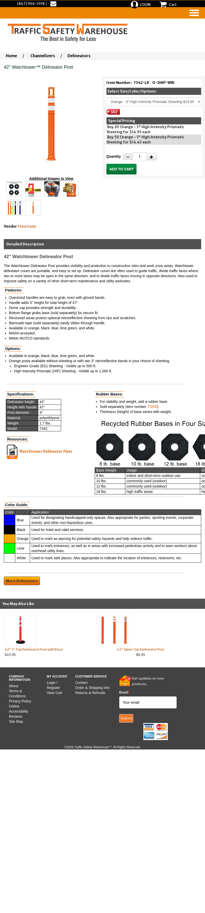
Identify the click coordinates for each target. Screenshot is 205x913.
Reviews (15, 716)
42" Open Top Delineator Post (140, 649)
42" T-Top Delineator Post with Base (34, 649)
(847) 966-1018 (31, 3)
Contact (81, 683)
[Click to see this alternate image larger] (14, 189)
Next (194, 635)
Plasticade (27, 226)
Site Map (16, 721)
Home (11, 55)
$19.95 (47, 636)
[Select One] (153, 101)
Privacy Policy (20, 701)
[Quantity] (140, 156)
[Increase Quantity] (151, 156)
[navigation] (194, 13)
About (13, 686)
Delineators (78, 55)
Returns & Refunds (90, 693)
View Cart (54, 693)
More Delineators (22, 581)
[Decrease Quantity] (128, 156)
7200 (152, 406)
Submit (126, 718)
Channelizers (42, 55)
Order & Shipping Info (92, 688)
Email (124, 692)
